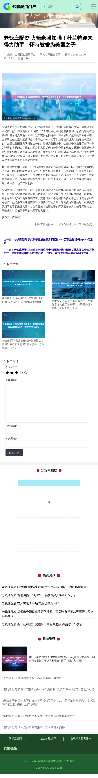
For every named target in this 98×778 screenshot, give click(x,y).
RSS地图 (56, 761)
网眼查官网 (15, 738)
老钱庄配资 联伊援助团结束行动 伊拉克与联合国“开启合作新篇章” (45, 586)
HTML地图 (68, 761)
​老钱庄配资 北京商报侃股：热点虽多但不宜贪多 (32, 677)
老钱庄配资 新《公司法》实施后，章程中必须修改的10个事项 (42, 624)
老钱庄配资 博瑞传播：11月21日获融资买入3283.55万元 (39, 595)
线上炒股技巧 (48, 738)
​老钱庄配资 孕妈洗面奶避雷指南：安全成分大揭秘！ (35, 727)
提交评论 (14, 453)
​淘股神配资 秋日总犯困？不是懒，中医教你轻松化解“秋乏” (39, 715)
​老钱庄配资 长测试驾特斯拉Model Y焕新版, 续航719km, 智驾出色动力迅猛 (48, 689)
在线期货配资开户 (80, 738)
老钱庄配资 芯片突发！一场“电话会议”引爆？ (31, 603)
